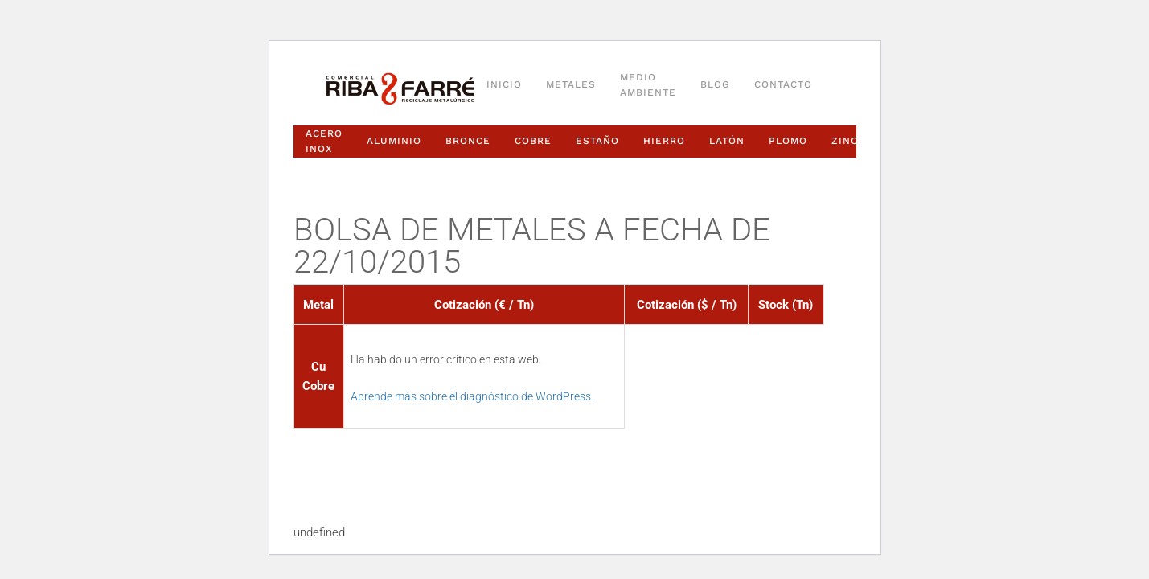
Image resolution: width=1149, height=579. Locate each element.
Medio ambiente (648, 85)
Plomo (788, 140)
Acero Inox (324, 141)
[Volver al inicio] (400, 89)
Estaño (597, 140)
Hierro (664, 140)
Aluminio (394, 140)
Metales (571, 84)
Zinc (844, 140)
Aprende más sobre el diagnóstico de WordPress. (472, 396)
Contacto (783, 84)
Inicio (504, 84)
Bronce (467, 140)
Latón (727, 140)
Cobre (533, 140)
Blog (715, 84)
